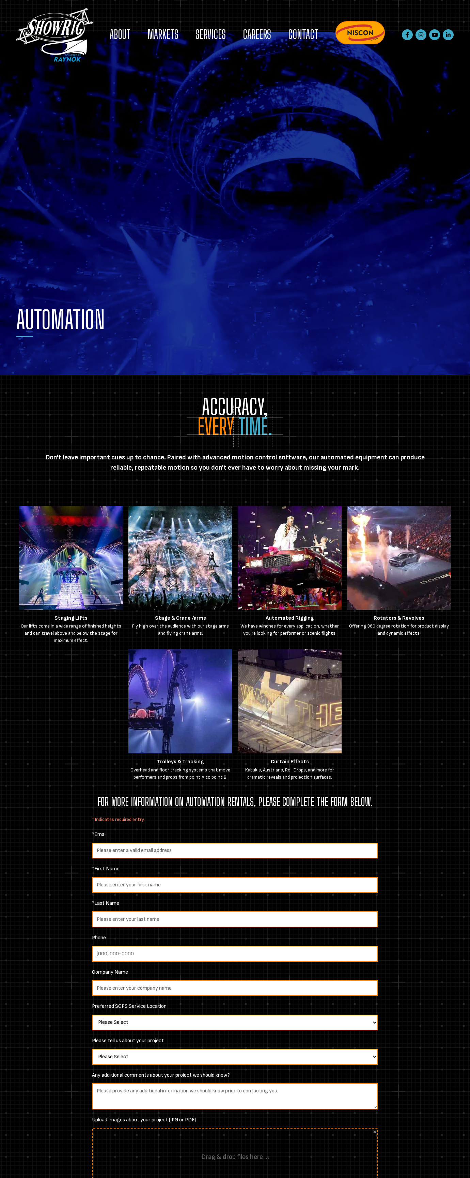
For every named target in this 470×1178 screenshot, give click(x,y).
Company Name (110, 972)
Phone (99, 937)
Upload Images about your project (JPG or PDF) (144, 1120)
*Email (99, 834)
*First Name (106, 869)
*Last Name (105, 903)
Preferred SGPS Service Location (129, 1006)
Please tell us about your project (128, 1040)
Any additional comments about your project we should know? (161, 1075)
